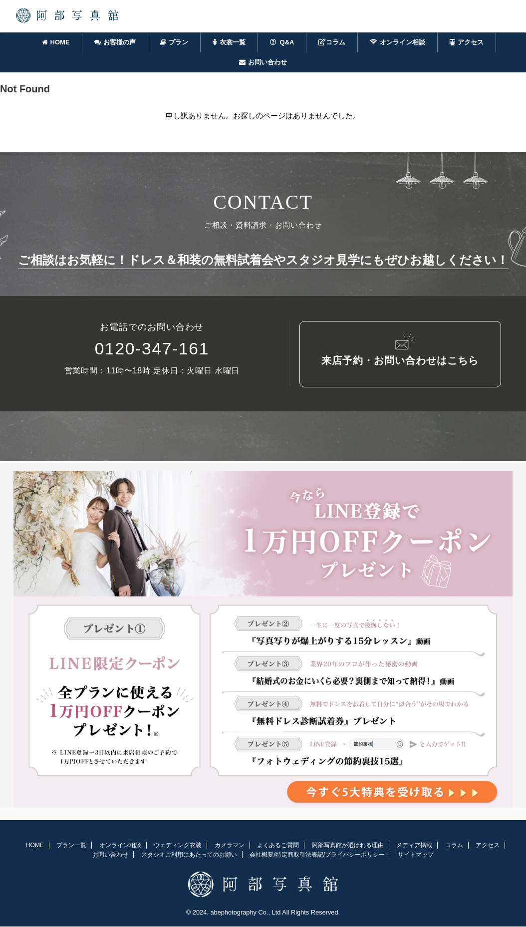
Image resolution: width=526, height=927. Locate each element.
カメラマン (230, 846)
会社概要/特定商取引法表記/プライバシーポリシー (317, 855)
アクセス (467, 42)
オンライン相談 (397, 42)
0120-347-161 (152, 350)
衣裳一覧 (229, 42)
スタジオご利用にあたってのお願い (189, 855)
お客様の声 (115, 42)
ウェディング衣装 (178, 846)
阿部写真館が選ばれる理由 (348, 846)
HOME (56, 42)
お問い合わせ (263, 62)
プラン (174, 42)
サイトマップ (416, 855)
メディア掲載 (414, 846)
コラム (331, 42)
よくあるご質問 (278, 846)
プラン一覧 (71, 846)
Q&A (282, 42)
